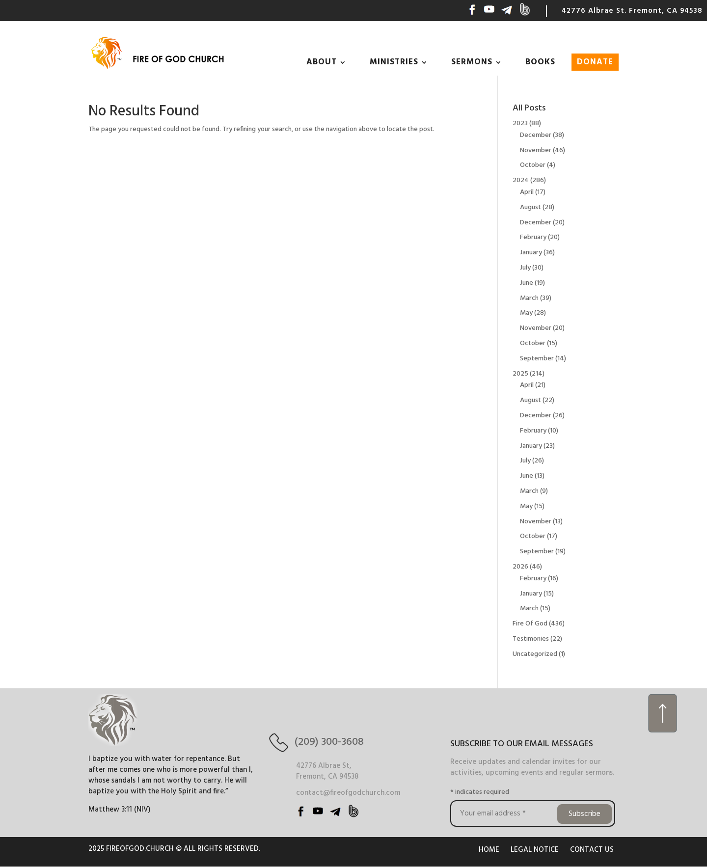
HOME (489, 850)
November (535, 150)
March (529, 298)
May (526, 313)
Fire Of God (530, 623)
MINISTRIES (394, 62)
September (537, 358)
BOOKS (540, 62)
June (526, 283)
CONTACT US (592, 850)
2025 (520, 374)
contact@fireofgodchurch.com (348, 793)
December (535, 135)
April (527, 192)
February (533, 237)
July (525, 267)
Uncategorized (535, 654)
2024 (521, 180)
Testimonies (531, 639)
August (530, 207)
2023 (520, 123)
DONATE (595, 62)
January (531, 252)
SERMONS (471, 62)
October (532, 165)
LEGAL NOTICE (535, 850)
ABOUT (321, 62)
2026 (520, 566)
